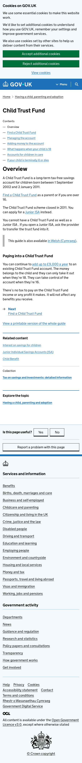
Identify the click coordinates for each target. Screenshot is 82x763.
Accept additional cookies (41, 54)
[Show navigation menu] (61, 84)
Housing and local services (22, 565)
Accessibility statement (20, 690)
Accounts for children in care (25, 154)
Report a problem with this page (41, 447)
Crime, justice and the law (22, 522)
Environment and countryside (24, 558)
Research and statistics (20, 639)
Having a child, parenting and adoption (39, 96)
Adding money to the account (25, 143)
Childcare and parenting (20, 507)
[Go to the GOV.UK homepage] (17, 84)
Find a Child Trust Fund (21, 132)
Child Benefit (11, 358)
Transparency (13, 653)
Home (6, 96)
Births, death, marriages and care (27, 493)
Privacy (18, 685)
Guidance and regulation (21, 631)
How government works (20, 660)
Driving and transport (18, 536)
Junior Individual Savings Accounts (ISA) (28, 352)
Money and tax (13, 572)
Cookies (34, 685)
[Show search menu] (76, 84)
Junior (32, 212)
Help (6, 685)
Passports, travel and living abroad (28, 579)
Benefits (9, 486)
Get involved (12, 667)
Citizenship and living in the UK (25, 514)
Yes (43, 432)
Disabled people (15, 529)
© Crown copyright (41, 754)
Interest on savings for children (22, 345)
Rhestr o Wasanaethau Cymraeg (26, 701)
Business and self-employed (23, 500)
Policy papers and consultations (26, 646)
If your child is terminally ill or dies (28, 160)
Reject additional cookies (41, 64)
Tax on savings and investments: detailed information (37, 377)
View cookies (41, 72)
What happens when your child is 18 (29, 149)
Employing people (16, 550)
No (59, 432)
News (7, 624)
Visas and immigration (19, 586)
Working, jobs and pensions (23, 593)
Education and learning (20, 543)
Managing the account (21, 138)
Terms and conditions (18, 695)
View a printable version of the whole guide (34, 323)
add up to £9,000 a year (50, 264)
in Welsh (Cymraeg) (62, 241)
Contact (47, 690)
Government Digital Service (23, 706)
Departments (12, 617)
